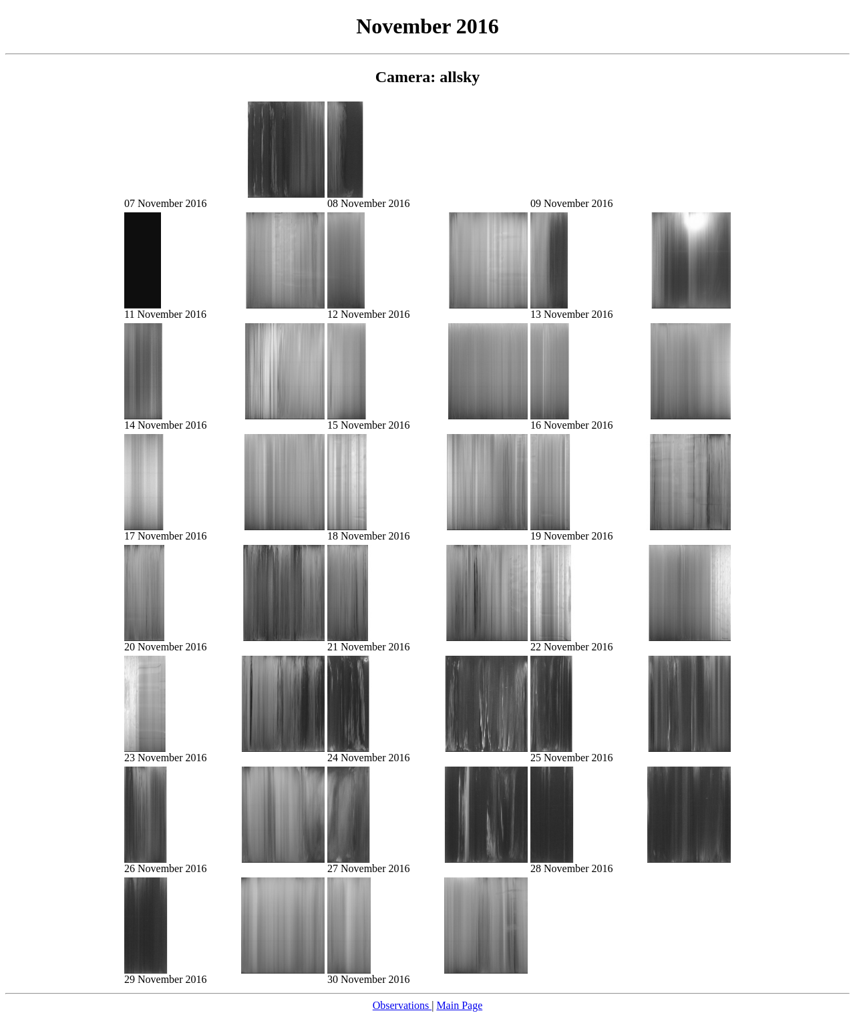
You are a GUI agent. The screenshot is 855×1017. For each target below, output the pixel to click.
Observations (402, 1005)
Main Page (459, 1005)
